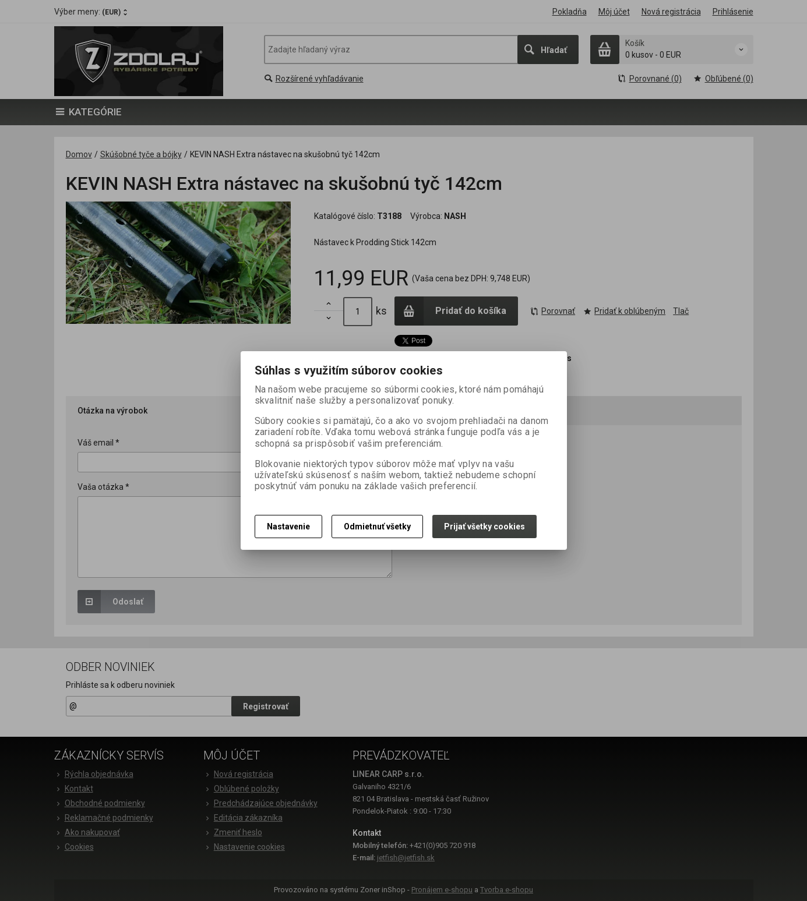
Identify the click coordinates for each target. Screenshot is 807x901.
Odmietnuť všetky (377, 526)
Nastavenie (288, 526)
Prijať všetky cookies (484, 526)
